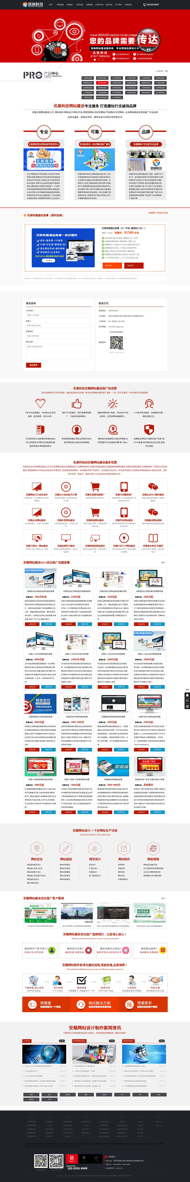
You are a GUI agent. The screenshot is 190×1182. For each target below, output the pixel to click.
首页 (50, 5)
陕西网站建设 (102, 78)
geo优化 (49, 1125)
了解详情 (130, 265)
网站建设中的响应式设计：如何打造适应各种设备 (94, 1076)
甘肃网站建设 (116, 83)
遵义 (49, 1094)
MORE (62, 1041)
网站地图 (112, 1176)
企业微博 (96, 1161)
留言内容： (30, 342)
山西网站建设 (87, 78)
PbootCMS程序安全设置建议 (44, 1076)
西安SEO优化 (49, 1129)
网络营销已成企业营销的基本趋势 (144, 1081)
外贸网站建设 (31, 1136)
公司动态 (122, 1122)
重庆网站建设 (160, 78)
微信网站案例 (104, 1129)
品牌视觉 (89, 5)
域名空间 (109, 5)
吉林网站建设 (160, 88)
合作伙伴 (140, 1133)
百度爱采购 (49, 1133)
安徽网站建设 (131, 83)
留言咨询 (108, 265)
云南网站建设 (131, 92)
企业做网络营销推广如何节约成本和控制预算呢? (144, 1076)
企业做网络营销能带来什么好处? (144, 1066)
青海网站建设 (146, 92)
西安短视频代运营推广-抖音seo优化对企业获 (44, 1086)
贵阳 (31, 1094)
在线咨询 (32, 624)
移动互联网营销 (122, 1129)
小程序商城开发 (68, 1133)
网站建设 (60, 5)
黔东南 (68, 1094)
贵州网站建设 (102, 83)
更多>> (163, 563)
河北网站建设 (131, 88)
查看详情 (48, 624)
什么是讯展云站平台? (44, 1071)
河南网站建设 (102, 88)
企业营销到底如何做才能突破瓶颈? (144, 1086)
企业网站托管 (67, 1125)
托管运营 (79, 5)
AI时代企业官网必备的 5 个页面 (94, 1071)
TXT (108, 1176)
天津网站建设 (146, 78)
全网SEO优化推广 (122, 1136)
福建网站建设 (146, 83)
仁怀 (49, 1099)
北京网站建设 (116, 78)
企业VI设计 (86, 1129)
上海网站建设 (131, 78)
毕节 (122, 1094)
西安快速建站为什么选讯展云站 (94, 1066)
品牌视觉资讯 (86, 1122)
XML (104, 1176)
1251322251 (119, 1168)
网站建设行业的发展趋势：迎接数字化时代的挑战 (94, 1081)
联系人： (29, 321)
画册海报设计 (86, 1133)
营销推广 (70, 5)
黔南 (85, 1094)
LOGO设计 (85, 1125)
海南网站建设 (87, 88)
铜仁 (140, 1094)
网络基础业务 (122, 1133)
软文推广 (49, 1136)
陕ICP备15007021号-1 (127, 1176)
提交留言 (33, 365)
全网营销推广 (49, 1122)
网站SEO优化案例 (104, 1136)
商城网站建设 (31, 1133)
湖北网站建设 (116, 88)
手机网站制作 (31, 1129)
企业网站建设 (31, 1122)
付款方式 (159, 1125)
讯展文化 (140, 1125)
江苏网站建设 (146, 88)
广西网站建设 (160, 83)
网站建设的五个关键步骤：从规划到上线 (94, 1086)
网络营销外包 (67, 1129)
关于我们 (118, 5)
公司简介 (140, 1122)
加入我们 (140, 1136)
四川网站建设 (116, 92)
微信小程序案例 (104, 1133)
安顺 (166, 71)
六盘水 (104, 1094)
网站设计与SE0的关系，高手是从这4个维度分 (144, 1071)
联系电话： (30, 331)
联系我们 (128, 5)
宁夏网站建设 (87, 97)
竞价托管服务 (67, 1122)
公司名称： (30, 311)
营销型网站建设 (31, 1125)
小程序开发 (99, 5)
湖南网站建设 (87, 83)
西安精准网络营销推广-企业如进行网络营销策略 (44, 1081)
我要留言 (72, 1161)
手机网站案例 (104, 1125)
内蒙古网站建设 (102, 97)
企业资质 (140, 1129)
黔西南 (31, 1099)
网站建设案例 (104, 1122)
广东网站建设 (87, 92)
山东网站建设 (102, 92)
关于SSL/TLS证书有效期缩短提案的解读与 (44, 1066)
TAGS (117, 1176)
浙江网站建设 (160, 92)
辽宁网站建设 (116, 97)
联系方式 (159, 1122)
